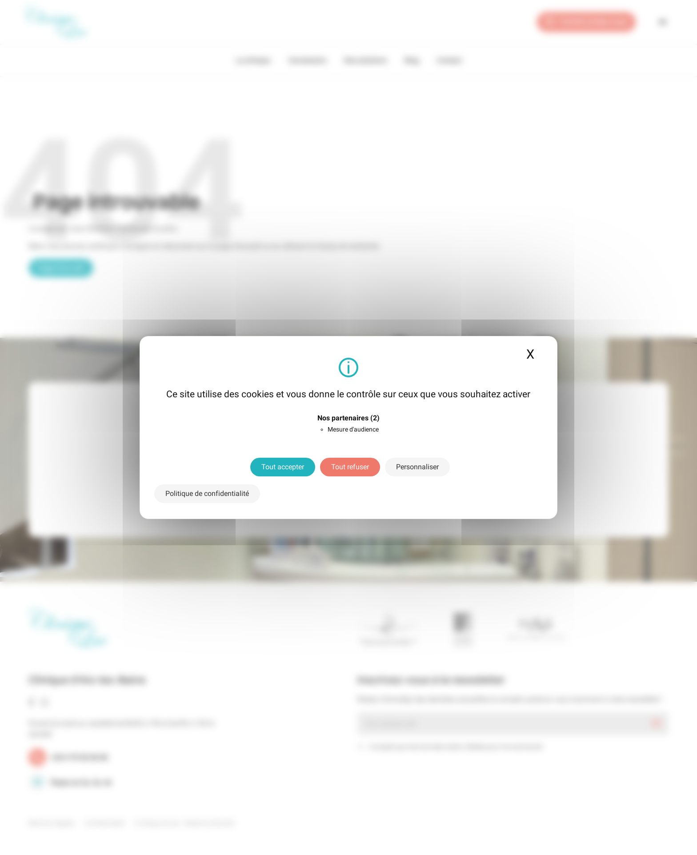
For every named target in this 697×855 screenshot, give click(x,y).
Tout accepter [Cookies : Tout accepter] (282, 467)
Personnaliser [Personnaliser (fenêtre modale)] (417, 467)
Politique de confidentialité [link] (207, 493)
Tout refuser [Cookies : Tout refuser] (350, 467)
